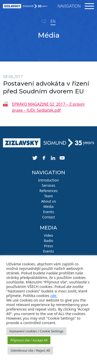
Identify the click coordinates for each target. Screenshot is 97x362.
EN (53, 21)
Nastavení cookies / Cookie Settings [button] (36, 331)
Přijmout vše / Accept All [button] (29, 340)
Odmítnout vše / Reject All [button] (30, 350)
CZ (43, 21)
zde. (53, 295)
